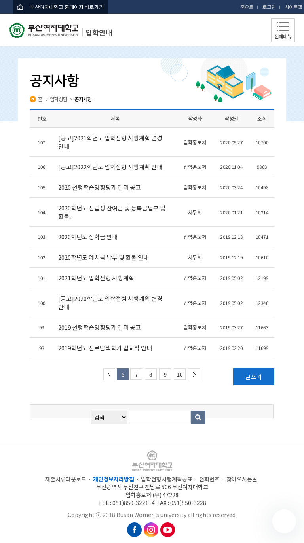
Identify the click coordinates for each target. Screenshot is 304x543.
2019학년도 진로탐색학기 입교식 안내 (105, 348)
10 (179, 374)
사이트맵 (293, 7)
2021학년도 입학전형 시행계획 (97, 278)
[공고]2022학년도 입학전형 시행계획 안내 (110, 167)
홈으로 (246, 7)
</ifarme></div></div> (284, 521)
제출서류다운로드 (65, 479)
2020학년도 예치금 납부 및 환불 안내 (104, 257)
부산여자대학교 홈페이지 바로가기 (67, 7)
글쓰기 (253, 377)
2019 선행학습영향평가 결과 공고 (100, 327)
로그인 (269, 7)
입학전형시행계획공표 (166, 479)
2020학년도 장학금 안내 (88, 237)
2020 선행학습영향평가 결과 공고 (100, 187)
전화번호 (209, 479)
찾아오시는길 (241, 479)
